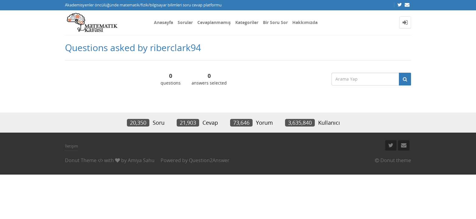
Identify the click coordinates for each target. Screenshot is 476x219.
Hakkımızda (305, 22)
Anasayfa (163, 22)
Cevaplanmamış (214, 22)
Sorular (185, 22)
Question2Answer (209, 160)
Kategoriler (246, 22)
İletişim (71, 146)
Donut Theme (81, 160)
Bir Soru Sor (275, 22)
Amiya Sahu (141, 160)
